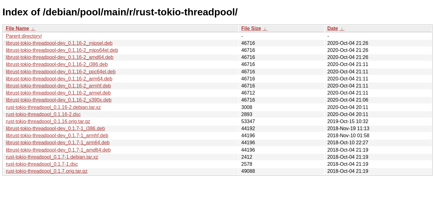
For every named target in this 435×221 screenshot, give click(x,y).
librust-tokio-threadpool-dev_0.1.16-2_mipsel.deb (59, 43)
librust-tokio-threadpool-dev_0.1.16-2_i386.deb (57, 64)
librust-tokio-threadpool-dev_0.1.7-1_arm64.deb (58, 142)
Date (332, 28)
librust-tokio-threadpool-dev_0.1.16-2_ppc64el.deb (61, 71)
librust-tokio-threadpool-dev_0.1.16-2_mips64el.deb (62, 50)
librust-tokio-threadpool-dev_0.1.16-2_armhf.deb (58, 85)
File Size (251, 28)
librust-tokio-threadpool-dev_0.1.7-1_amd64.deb (58, 150)
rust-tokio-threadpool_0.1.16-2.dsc (43, 114)
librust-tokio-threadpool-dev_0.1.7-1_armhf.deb (57, 135)
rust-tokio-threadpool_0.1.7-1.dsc (42, 164)
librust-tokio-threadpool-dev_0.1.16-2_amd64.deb (59, 57)
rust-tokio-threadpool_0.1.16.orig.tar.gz (48, 121)
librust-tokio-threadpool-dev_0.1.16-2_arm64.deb (59, 78)
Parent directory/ (24, 36)
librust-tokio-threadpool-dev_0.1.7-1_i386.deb (55, 128)
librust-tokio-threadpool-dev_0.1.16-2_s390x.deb (58, 100)
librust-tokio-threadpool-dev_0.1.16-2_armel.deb (58, 92)
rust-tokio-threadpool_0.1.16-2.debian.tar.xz (53, 107)
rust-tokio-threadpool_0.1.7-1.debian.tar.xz (52, 157)
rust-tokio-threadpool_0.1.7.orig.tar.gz (46, 171)
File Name (17, 28)
